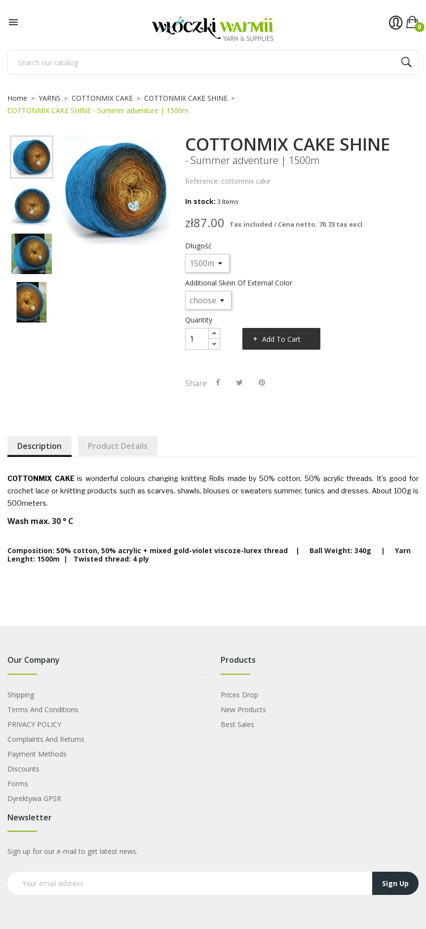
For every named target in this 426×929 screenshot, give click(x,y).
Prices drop (239, 694)
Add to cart (281, 339)
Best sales (237, 724)
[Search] (213, 62)
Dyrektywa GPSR (34, 798)
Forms (17, 783)
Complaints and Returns (45, 739)
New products (243, 709)
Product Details (118, 446)
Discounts (23, 768)
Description (39, 446)
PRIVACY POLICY (34, 724)
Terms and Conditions (42, 709)
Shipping (20, 694)
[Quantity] (197, 339)
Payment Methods (37, 754)
